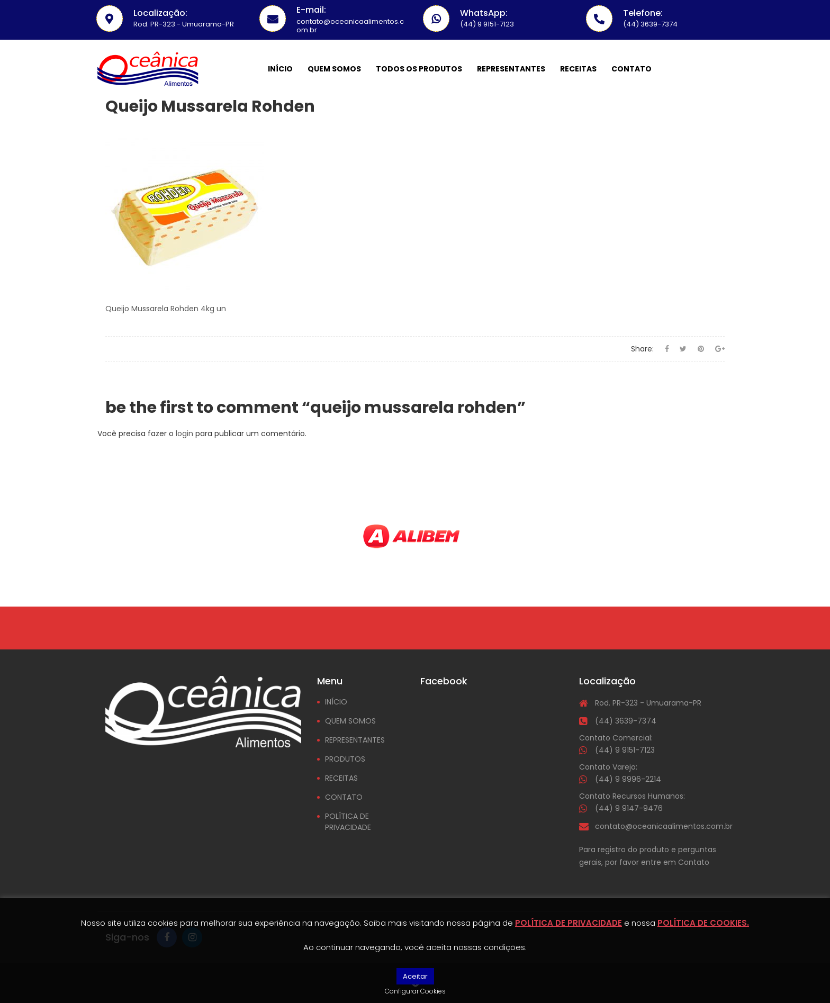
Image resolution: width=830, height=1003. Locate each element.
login (184, 433)
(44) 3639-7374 (625, 721)
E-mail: (311, 10)
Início (280, 69)
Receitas (578, 69)
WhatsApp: (484, 13)
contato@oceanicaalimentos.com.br (664, 826)
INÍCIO (336, 702)
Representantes (511, 69)
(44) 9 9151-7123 (625, 750)
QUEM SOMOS (350, 721)
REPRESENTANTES (355, 740)
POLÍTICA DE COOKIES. (703, 922)
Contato (631, 69)
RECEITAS (341, 778)
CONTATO (344, 797)
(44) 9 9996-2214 (628, 779)
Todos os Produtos (419, 69)
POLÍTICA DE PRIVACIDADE (348, 822)
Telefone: (643, 13)
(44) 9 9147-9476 (629, 808)
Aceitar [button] (415, 976)
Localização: (160, 13)
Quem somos (334, 69)
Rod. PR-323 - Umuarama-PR (648, 703)
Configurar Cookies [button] (415, 991)
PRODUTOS (345, 759)
